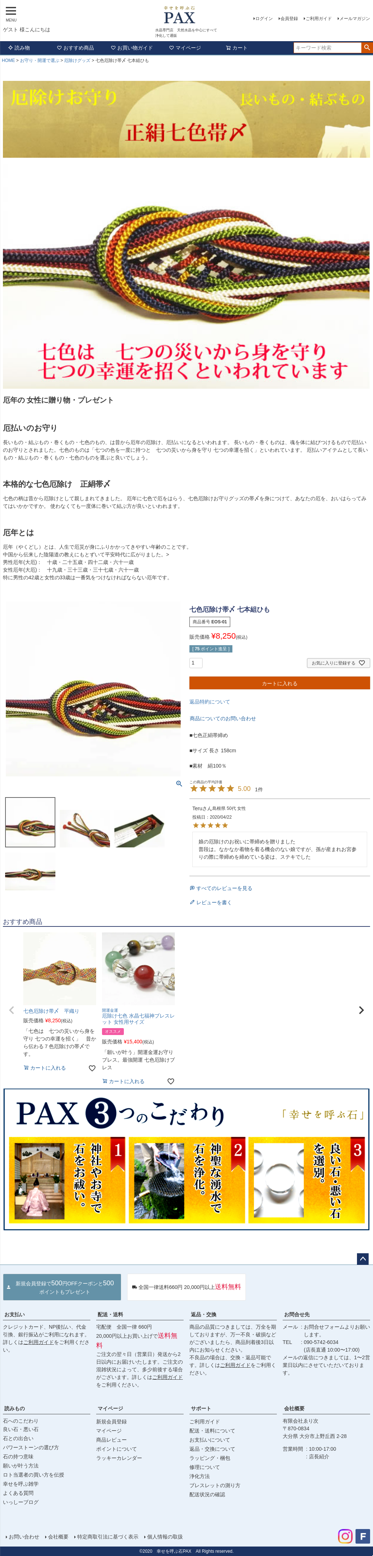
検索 (367, 48)
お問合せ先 (297, 1314)
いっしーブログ (21, 1502)
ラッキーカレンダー (119, 1458)
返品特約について (209, 702)
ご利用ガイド (319, 18)
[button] (11, 1010)
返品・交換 (203, 1314)
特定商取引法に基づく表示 (107, 1537)
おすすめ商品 (75, 48)
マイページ (185, 48)
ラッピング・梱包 (209, 1458)
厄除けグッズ (77, 60)
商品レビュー (111, 1440)
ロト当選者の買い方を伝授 (33, 1475)
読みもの (14, 1408)
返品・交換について (212, 1449)
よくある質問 (18, 1493)
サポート (201, 1408)
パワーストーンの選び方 (31, 1447)
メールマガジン (354, 18)
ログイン (264, 18)
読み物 (19, 48)
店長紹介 (319, 1456)
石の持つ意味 (18, 1456)
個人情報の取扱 (165, 1537)
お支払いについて (209, 1440)
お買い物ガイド (132, 48)
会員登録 (289, 18)
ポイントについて (116, 1449)
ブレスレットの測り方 (214, 1485)
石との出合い (18, 1438)
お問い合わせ (24, 1537)
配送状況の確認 (207, 1494)
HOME (8, 60)
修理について (204, 1467)
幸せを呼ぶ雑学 (21, 1484)
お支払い (14, 1314)
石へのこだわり (21, 1421)
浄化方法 (199, 1476)
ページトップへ (363, 1259)
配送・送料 (110, 1314)
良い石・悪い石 (21, 1429)
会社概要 (294, 1408)
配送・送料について (212, 1431)
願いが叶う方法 (21, 1466)
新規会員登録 (111, 1421)
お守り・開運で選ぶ (39, 60)
